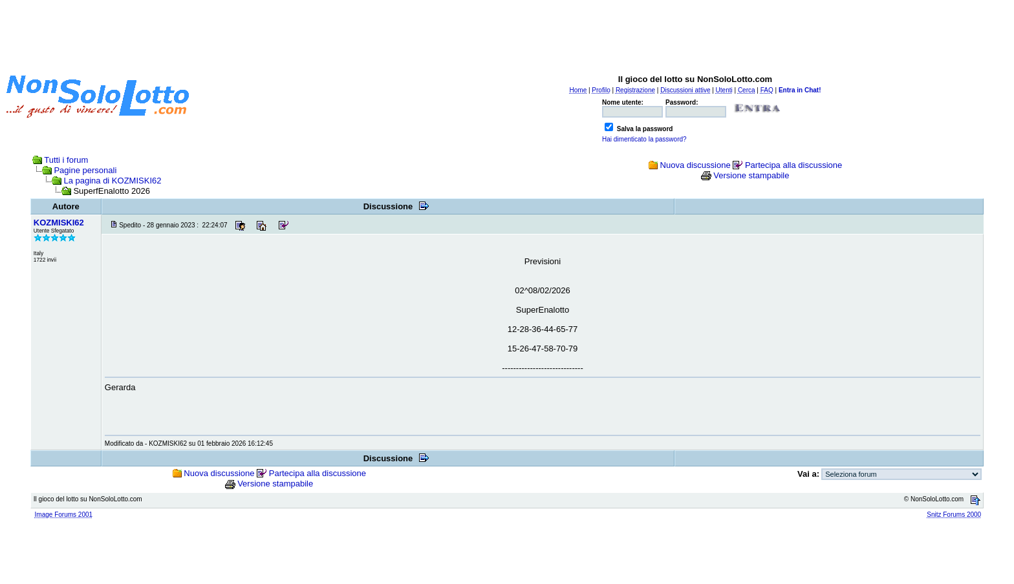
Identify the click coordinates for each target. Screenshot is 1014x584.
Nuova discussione (695, 165)
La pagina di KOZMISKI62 (112, 180)
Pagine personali (85, 170)
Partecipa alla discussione (793, 165)
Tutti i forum (66, 160)
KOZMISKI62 (59, 222)
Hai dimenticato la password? (644, 139)
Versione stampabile (751, 175)
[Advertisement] (507, 34)
